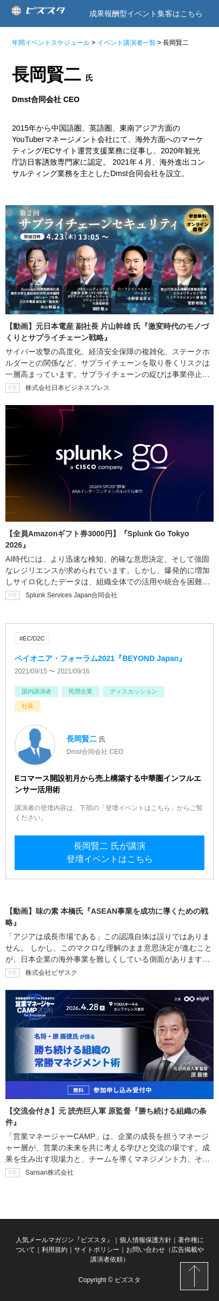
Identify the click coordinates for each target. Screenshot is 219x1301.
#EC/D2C (31, 638)
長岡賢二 (82, 738)
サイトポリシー (97, 1249)
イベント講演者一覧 (126, 42)
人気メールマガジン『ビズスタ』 (64, 1240)
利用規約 (55, 1249)
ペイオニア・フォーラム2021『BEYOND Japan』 (100, 658)
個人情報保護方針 (145, 1240)
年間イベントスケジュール (51, 42)
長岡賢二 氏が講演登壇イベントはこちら (110, 852)
